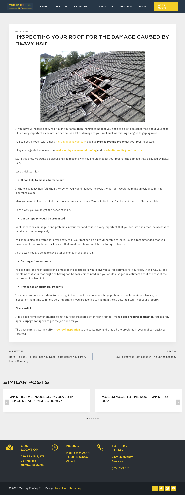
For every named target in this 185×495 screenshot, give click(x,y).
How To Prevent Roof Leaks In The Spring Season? (135, 354)
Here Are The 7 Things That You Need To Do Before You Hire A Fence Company (49, 356)
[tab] (87, 418)
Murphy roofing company (71, 141)
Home (43, 6)
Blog (142, 6)
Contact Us (104, 6)
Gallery (126, 6)
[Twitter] (161, 488)
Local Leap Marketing (68, 488)
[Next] (178, 402)
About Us (60, 6)
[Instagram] (167, 488)
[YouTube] (173, 488)
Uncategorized (25, 32)
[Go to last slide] (7, 402)
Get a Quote (162, 6)
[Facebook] (155, 488)
